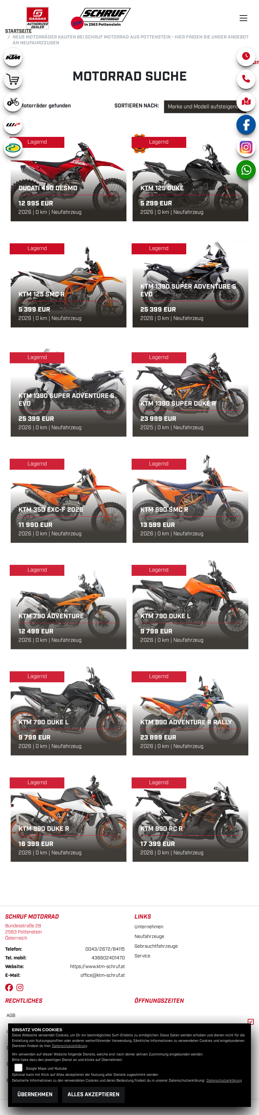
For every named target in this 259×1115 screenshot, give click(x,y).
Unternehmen (149, 927)
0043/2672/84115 (105, 949)
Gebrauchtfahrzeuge (156, 946)
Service (142, 956)
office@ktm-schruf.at (103, 975)
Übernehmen (34, 1094)
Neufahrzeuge (149, 936)
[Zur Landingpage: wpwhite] (13, 124)
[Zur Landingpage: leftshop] (13, 79)
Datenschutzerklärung (69, 1046)
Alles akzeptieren (93, 1094)
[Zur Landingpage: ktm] (13, 56)
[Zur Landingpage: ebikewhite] (13, 102)
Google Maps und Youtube (46, 1068)
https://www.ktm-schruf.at (97, 967)
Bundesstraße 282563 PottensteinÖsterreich (23, 932)
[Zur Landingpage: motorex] (13, 147)
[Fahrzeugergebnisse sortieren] (205, 106)
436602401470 (108, 958)
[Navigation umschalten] (243, 18)
